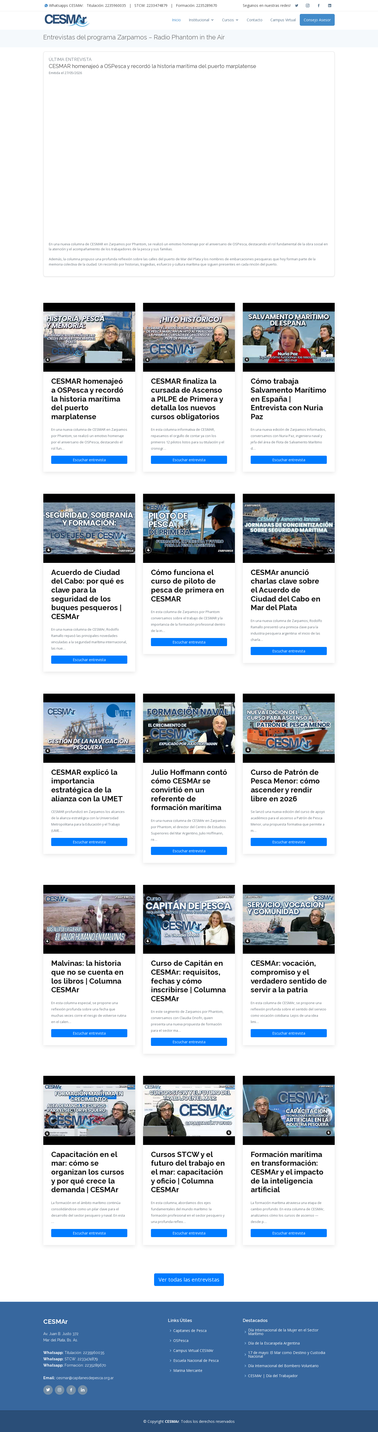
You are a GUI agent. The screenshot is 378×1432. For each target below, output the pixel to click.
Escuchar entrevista (89, 459)
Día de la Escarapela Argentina (274, 1343)
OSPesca (180, 1340)
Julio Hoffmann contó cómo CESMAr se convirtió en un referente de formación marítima (189, 790)
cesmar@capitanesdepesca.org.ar (85, 1378)
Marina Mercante (187, 1370)
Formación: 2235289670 (196, 5)
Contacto (254, 19)
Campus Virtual (283, 19)
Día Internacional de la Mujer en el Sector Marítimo (283, 1332)
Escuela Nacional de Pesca (196, 1360)
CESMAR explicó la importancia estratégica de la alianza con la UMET (87, 785)
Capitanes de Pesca (190, 1330)
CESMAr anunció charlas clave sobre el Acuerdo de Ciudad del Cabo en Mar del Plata (285, 590)
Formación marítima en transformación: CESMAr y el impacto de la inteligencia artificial (287, 1172)
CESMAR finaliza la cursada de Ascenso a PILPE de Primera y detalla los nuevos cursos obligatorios (187, 399)
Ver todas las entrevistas (189, 1279)
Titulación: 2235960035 (106, 5)
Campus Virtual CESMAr (193, 1350)
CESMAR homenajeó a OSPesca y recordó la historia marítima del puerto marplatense (87, 399)
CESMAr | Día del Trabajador (273, 1376)
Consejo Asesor (317, 19)
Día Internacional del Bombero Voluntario (283, 1366)
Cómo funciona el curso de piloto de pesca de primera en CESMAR (187, 585)
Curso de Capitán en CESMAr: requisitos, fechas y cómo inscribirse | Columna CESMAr (188, 981)
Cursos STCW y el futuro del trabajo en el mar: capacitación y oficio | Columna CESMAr (188, 1172)
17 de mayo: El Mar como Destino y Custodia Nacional (286, 1354)
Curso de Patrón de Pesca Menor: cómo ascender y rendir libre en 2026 (285, 785)
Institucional (199, 19)
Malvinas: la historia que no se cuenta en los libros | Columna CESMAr (87, 976)
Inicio (176, 19)
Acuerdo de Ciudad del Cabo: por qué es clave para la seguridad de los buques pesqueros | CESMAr (87, 594)
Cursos (228, 19)
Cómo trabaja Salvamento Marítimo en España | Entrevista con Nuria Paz (288, 399)
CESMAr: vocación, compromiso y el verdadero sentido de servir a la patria (289, 976)
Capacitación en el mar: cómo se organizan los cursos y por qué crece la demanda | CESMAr (87, 1172)
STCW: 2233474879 (150, 5)
